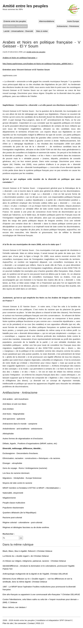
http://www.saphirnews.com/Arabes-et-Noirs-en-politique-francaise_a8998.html (37, 64)
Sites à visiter (42, 31)
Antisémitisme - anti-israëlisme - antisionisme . (23, 429)
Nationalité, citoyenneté (13, 493)
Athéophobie (8, 433)
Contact (31, 623)
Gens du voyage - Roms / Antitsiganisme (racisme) (25, 468)
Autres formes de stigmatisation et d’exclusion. (23, 438)
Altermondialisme (46, 21)
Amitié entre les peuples (25, 6)
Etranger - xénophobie (12, 463)
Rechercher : (9, 534)
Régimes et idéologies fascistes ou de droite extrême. (26, 527)
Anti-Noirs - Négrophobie (13, 414)
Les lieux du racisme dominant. (16, 473)
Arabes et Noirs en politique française (19, 58)
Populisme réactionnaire (13, 508)
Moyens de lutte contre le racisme (17, 483)
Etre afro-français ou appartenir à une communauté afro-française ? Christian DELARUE (41, 594)
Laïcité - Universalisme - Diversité (18, 31)
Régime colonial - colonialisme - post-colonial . (23, 522)
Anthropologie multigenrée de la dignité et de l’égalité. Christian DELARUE (35, 574)
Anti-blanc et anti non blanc (14, 404)
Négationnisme (9, 498)
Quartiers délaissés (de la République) (19, 512)
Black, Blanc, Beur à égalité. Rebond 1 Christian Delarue (27, 551)
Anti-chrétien (8, 409)
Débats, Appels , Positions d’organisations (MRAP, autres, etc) (30, 443)
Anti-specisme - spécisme (14, 419)
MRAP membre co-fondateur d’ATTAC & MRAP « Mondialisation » (31, 488)
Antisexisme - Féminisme (68, 26)
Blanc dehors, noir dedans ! (15, 607)
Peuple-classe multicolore (14, 503)
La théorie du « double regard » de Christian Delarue (26, 556)
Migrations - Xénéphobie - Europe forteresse (22, 478)
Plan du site (8, 623)
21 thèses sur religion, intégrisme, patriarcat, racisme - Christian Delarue (34, 561)
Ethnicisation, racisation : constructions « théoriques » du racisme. (31, 458)
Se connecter (20, 623)
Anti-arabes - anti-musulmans (15, 399)
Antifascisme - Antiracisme (15, 26)
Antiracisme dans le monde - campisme (20, 424)
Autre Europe (73, 21)
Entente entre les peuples (15, 21)
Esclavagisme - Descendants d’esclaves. (20, 453)
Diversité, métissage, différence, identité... (22, 448)
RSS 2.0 (40, 623)
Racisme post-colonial (12, 517)
